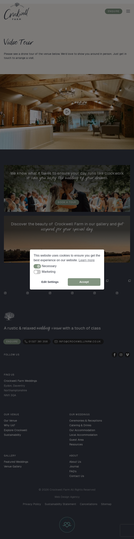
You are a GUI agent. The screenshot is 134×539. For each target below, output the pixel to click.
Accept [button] (84, 281)
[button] (37, 266)
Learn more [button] (87, 260)
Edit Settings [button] (50, 281)
